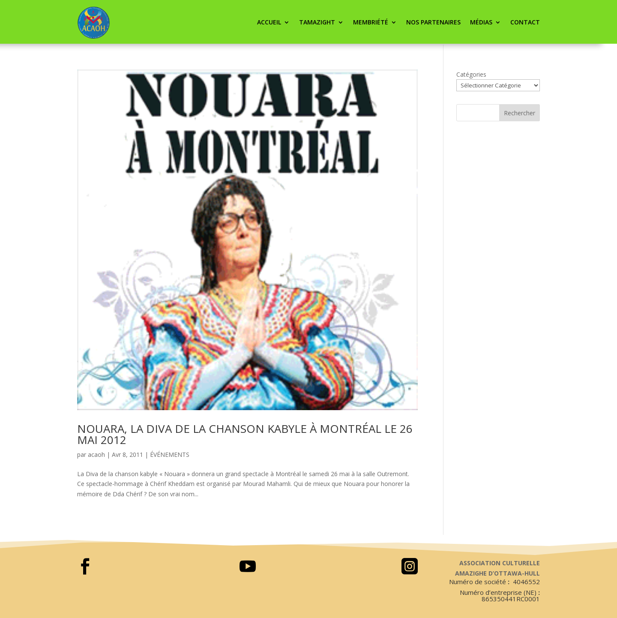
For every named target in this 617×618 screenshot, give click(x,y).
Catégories (471, 74)
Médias (481, 22)
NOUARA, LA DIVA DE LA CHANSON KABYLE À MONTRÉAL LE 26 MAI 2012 (245, 434)
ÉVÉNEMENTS (169, 454)
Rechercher (519, 113)
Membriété (370, 22)
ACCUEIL (269, 22)
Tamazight (317, 22)
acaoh (96, 454)
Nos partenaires (433, 22)
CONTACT (525, 22)
